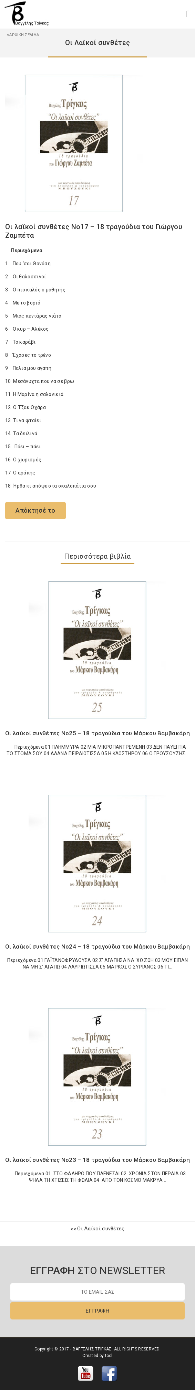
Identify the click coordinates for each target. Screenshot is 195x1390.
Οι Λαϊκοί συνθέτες (100, 1229)
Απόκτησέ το (35, 510)
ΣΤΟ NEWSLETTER (97, 1270)
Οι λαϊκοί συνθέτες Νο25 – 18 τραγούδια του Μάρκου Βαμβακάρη (97, 733)
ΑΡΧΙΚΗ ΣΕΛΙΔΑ (23, 35)
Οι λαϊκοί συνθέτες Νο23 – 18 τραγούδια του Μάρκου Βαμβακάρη (97, 1159)
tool (109, 1355)
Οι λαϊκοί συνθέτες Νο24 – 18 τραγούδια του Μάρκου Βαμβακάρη (97, 946)
